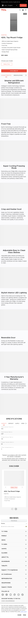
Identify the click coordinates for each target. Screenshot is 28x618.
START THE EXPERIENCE (7, 600)
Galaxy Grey (7, 64)
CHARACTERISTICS (6, 75)
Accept (19, 615)
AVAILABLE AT (14, 71)
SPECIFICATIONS (18, 75)
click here (23, 460)
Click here (13, 389)
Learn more (24, 611)
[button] (12, 509)
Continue (23, 5)
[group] (14, 22)
